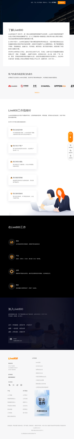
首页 (32, 2)
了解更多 (37, 92)
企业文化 (25, 405)
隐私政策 (31, 425)
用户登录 (25, 412)
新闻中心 (25, 402)
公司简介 (25, 395)
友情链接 (10, 425)
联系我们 (25, 409)
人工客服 (10, 395)
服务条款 (20, 425)
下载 (49, 2)
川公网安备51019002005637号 (28, 433)
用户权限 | (26, 425)
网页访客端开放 (12, 416)
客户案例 (39, 2)
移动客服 (10, 409)
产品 (35, 2)
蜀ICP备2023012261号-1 (37, 430)
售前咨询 (10, 363)
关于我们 (54, 2)
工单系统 (10, 412)
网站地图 (15, 425)
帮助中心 (45, 2)
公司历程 (25, 398)
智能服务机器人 (12, 402)
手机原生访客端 (12, 405)
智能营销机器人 (12, 398)
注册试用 (61, 2)
